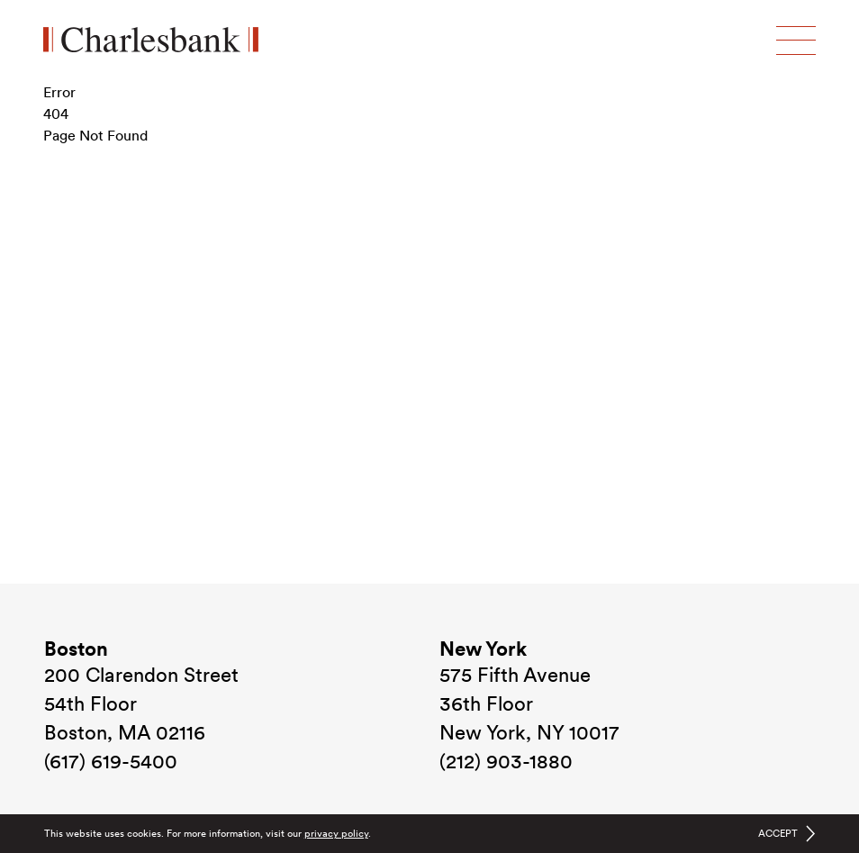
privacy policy (336, 833)
